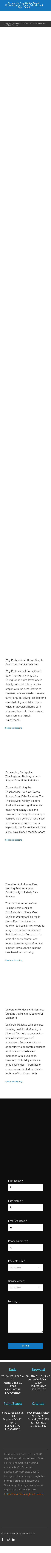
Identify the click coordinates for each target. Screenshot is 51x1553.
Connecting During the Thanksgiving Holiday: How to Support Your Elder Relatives (23, 776)
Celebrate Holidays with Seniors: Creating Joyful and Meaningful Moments (24, 1013)
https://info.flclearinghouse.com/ (24, 1494)
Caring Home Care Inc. (25, 1534)
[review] (25, 1443)
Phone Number (18, 1241)
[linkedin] (13, 1539)
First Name (15, 1180)
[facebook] (2, 1539)
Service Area (16, 1281)
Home (6, 23)
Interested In (16, 1261)
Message (13, 1301)
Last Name (15, 1200)
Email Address (17, 1220)
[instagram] (8, 1539)
